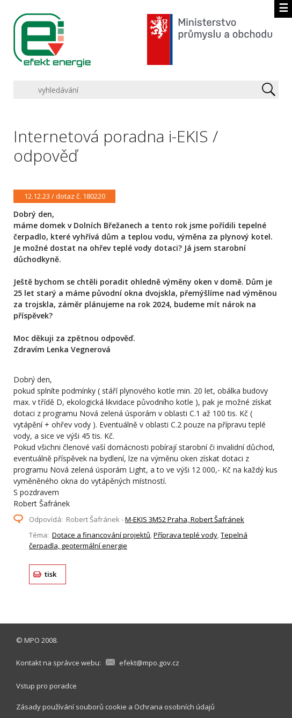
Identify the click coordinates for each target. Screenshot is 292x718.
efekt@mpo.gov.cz (149, 663)
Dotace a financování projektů (101, 535)
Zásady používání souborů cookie (71, 707)
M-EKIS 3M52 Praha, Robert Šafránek (184, 519)
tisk (51, 574)
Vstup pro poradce (46, 686)
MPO (32, 640)
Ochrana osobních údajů (174, 707)
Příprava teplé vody (185, 535)
